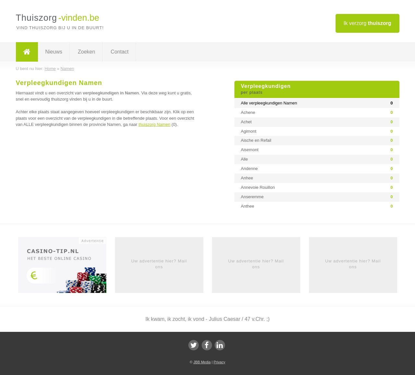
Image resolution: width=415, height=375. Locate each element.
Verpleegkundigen (317, 89)
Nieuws (53, 51)
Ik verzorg (367, 23)
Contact (119, 51)
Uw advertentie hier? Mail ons (159, 264)
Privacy (219, 362)
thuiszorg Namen (154, 124)
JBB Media (201, 362)
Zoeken (86, 51)
